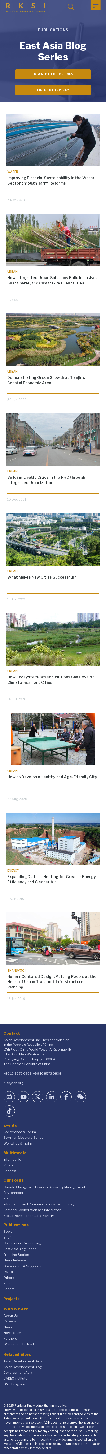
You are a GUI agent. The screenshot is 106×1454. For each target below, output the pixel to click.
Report (9, 1289)
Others (9, 1278)
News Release (15, 1260)
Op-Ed (8, 1272)
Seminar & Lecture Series (24, 1137)
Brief (7, 1237)
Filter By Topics (52, 90)
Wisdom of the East (19, 1344)
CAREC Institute (15, 1378)
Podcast (10, 1171)
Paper (8, 1283)
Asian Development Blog (23, 1367)
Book (8, 1231)
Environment (13, 1193)
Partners (10, 1338)
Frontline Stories (16, 1254)
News (8, 1327)
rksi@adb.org (13, 1083)
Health (8, 1198)
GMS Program (14, 1384)
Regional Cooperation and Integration (32, 1210)
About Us (11, 1315)
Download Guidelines (53, 74)
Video (8, 1165)
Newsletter (12, 1333)
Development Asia (18, 1372)
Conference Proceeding (22, 1243)
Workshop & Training (19, 1143)
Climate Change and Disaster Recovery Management (44, 1187)
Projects (12, 1299)
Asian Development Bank (23, 1361)
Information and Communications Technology (39, 1204)
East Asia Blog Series (20, 1249)
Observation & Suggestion (24, 1266)
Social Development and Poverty (29, 1216)
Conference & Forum (20, 1132)
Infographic (12, 1159)
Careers (10, 1321)
